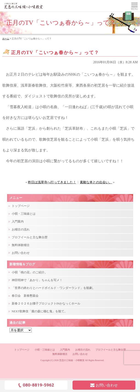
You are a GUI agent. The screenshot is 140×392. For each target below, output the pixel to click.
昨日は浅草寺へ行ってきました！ (52, 182)
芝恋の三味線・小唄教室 (71, 360)
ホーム (5, 38)
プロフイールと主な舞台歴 (30, 237)
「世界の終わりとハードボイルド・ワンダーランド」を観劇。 (53, 288)
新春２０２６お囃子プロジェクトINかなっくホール (46, 303)
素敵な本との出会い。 (96, 182)
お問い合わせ (21, 253)
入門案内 (18, 221)
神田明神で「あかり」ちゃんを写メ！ (37, 280)
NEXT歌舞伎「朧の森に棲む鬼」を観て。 (39, 311)
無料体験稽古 (21, 245)
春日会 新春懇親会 (25, 295)
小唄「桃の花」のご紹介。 (30, 272)
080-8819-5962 (36, 385)
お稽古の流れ (21, 229)
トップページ (21, 206)
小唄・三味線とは (24, 213)
